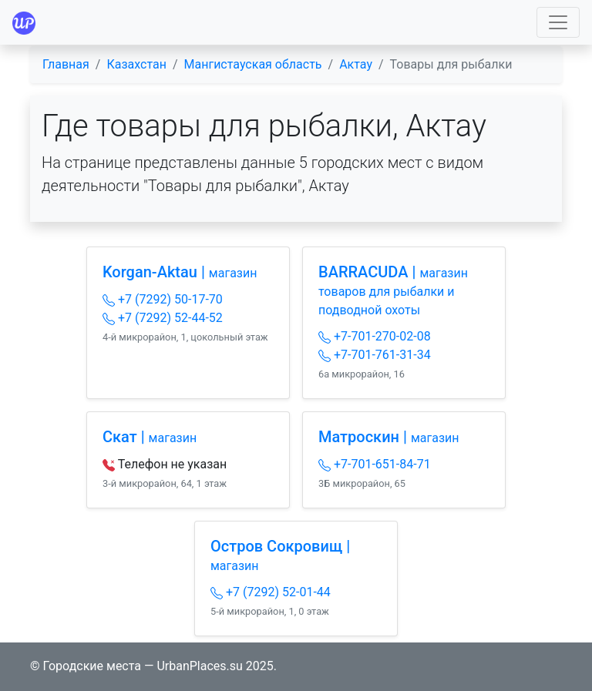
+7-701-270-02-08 (374, 336)
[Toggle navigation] (558, 22)
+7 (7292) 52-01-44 (270, 592)
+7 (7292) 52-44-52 (163, 317)
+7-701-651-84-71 (374, 464)
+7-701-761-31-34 (374, 354)
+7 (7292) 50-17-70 (163, 299)
